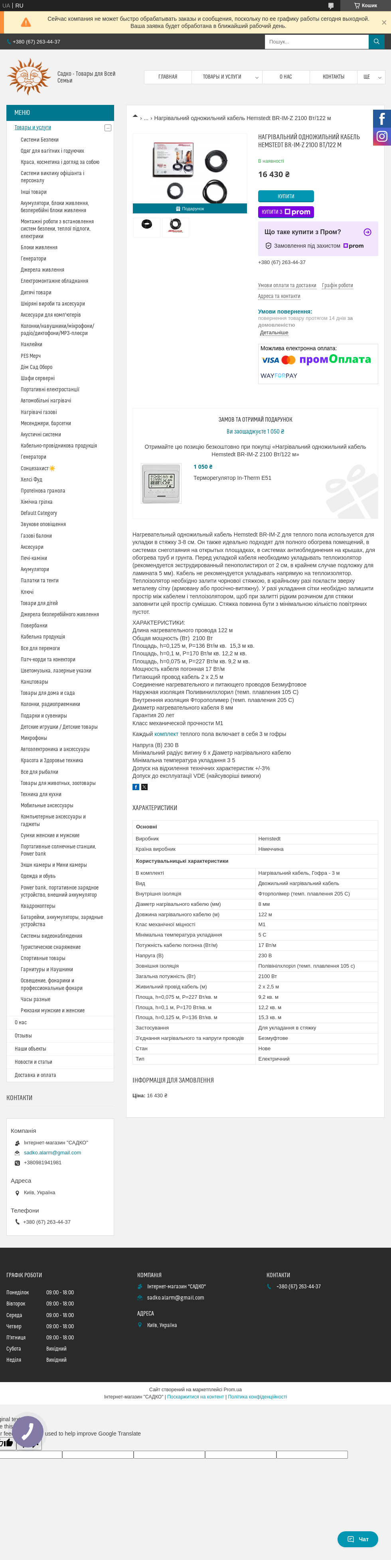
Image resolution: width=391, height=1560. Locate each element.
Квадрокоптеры (38, 906)
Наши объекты (30, 1049)
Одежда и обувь (38, 876)
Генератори (33, 259)
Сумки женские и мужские (50, 835)
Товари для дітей (39, 603)
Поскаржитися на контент (195, 1397)
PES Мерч (31, 356)
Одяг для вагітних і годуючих (52, 151)
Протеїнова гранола (43, 491)
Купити (286, 196)
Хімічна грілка (37, 502)
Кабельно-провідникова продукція (59, 446)
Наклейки (31, 344)
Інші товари (34, 192)
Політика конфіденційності (257, 1397)
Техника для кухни (41, 794)
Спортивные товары (43, 958)
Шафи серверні (38, 378)
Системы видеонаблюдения (51, 936)
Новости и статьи (33, 1062)
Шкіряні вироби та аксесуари (53, 304)
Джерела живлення (42, 270)
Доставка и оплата (35, 1075)
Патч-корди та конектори (48, 660)
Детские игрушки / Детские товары (59, 727)
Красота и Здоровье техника (52, 760)
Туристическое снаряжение (51, 947)
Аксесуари (32, 547)
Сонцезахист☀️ (38, 468)
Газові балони (36, 536)
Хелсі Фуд (31, 480)
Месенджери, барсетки (46, 423)
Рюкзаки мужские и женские (53, 1011)
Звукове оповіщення (43, 524)
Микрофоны (34, 738)
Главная (168, 77)
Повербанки (34, 626)
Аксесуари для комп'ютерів (51, 315)
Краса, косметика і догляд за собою (60, 162)
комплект (166, 734)
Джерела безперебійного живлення (60, 614)
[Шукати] (377, 42)
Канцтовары (34, 682)
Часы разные (35, 999)
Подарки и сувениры (44, 716)
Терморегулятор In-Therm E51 (232, 478)
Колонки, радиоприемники (50, 704)
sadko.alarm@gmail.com (52, 1153)
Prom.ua (233, 1389)
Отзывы (23, 1036)
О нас (286, 77)
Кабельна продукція (43, 637)
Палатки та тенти (40, 581)
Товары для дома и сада (48, 693)
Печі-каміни (34, 558)
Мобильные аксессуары (47, 806)
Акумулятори (35, 569)
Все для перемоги (40, 648)
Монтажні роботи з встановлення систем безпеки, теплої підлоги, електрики (57, 229)
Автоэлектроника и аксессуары (55, 749)
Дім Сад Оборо (36, 367)
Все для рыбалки (39, 772)
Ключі (27, 592)
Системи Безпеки (40, 140)
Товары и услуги (222, 77)
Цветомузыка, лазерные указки (56, 671)
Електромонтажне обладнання (54, 281)
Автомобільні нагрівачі (46, 401)
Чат (358, 1539)
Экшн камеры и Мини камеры (54, 865)
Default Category (39, 513)
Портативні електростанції (50, 390)
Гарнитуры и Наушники (47, 969)
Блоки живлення (39, 248)
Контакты (334, 77)
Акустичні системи (41, 435)
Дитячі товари (36, 293)
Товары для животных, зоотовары (58, 783)
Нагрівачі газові (39, 412)
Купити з (286, 212)
